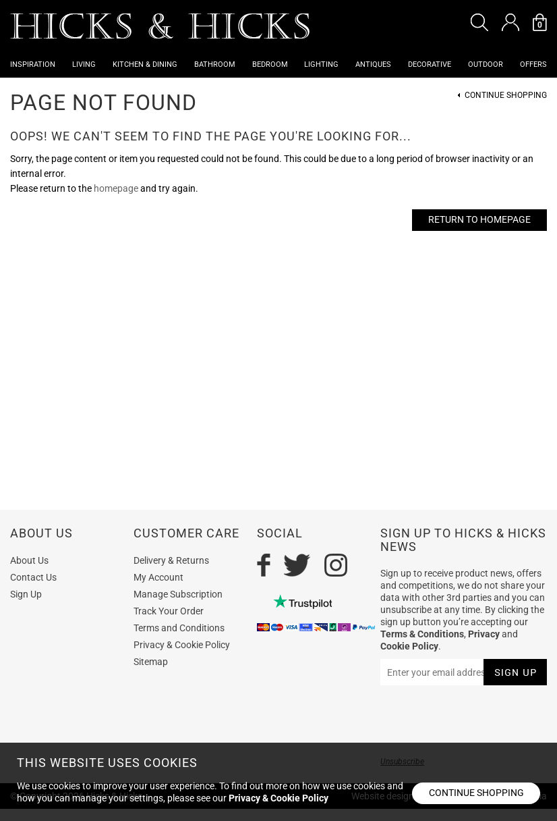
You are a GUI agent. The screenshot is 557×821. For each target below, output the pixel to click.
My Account (158, 577)
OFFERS (533, 64)
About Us (29, 560)
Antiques (373, 64)
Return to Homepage (479, 219)
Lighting (321, 64)
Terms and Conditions (179, 628)
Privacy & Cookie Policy (182, 644)
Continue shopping (476, 792)
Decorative (429, 64)
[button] (479, 22)
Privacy (484, 634)
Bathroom (214, 64)
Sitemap (151, 661)
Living (84, 64)
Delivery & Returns (171, 560)
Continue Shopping (506, 95)
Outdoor (485, 64)
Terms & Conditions (422, 634)
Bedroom (270, 64)
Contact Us (33, 577)
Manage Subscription (178, 594)
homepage (116, 188)
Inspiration (32, 64)
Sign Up (26, 594)
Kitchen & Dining (145, 64)
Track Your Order (169, 611)
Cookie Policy (409, 646)
